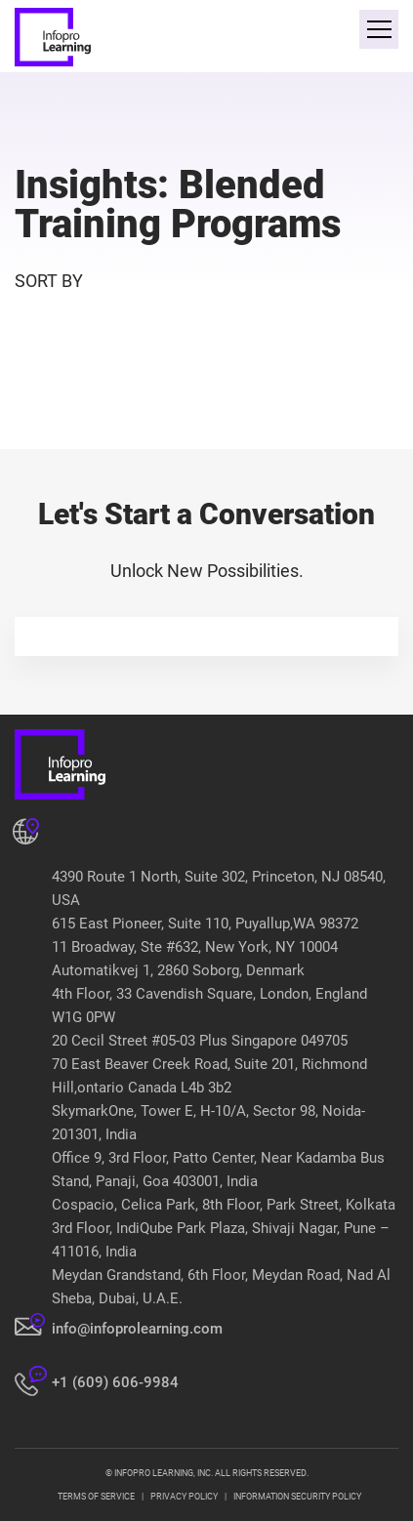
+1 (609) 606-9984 (115, 1382)
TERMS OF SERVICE (96, 1496)
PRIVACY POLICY (184, 1496)
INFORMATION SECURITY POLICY (297, 1496)
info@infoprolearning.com (137, 1328)
